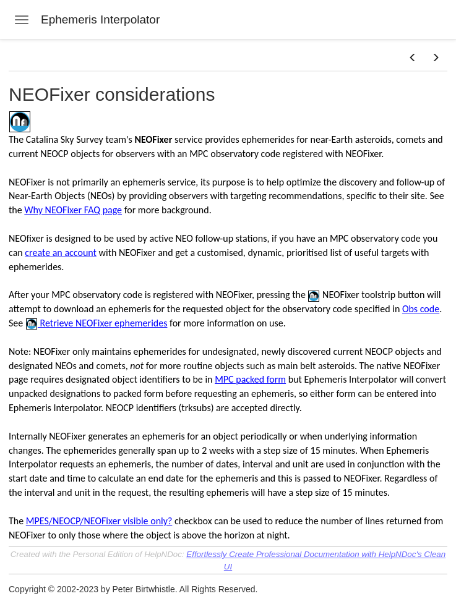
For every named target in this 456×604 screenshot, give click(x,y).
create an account (61, 252)
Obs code (420, 309)
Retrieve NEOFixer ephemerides (103, 323)
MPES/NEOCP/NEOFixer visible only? (99, 521)
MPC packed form (250, 379)
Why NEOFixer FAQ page (73, 210)
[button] (412, 58)
